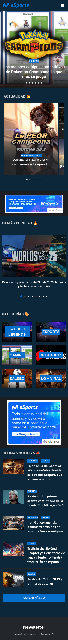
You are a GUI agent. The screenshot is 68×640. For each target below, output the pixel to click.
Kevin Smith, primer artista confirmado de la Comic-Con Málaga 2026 (45, 500)
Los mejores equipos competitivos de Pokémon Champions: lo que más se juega (34, 72)
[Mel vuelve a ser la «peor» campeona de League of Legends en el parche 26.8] (31, 139)
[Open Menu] (62, 5)
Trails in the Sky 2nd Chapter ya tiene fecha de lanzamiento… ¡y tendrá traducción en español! (46, 558)
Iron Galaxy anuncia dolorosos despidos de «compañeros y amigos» (45, 527)
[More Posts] (34, 598)
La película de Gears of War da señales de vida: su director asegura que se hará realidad (45, 472)
